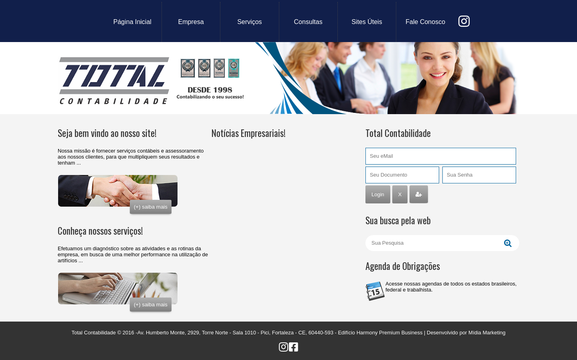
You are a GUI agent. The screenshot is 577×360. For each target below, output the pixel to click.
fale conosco (425, 21)
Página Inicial (132, 21)
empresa (191, 21)
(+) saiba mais (150, 207)
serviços (249, 21)
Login (377, 194)
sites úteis (366, 21)
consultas (308, 21)
